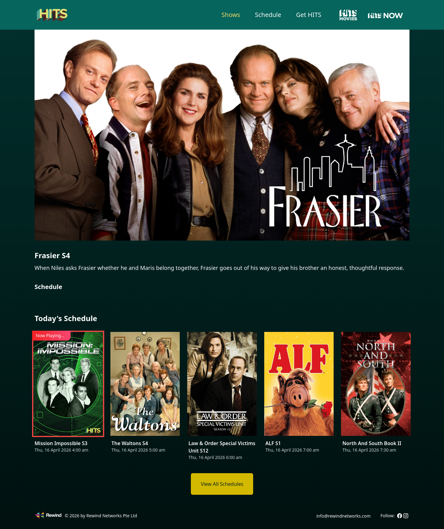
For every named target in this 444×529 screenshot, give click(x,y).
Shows (230, 14)
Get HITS (308, 14)
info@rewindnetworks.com (343, 516)
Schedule (268, 14)
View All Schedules (222, 484)
